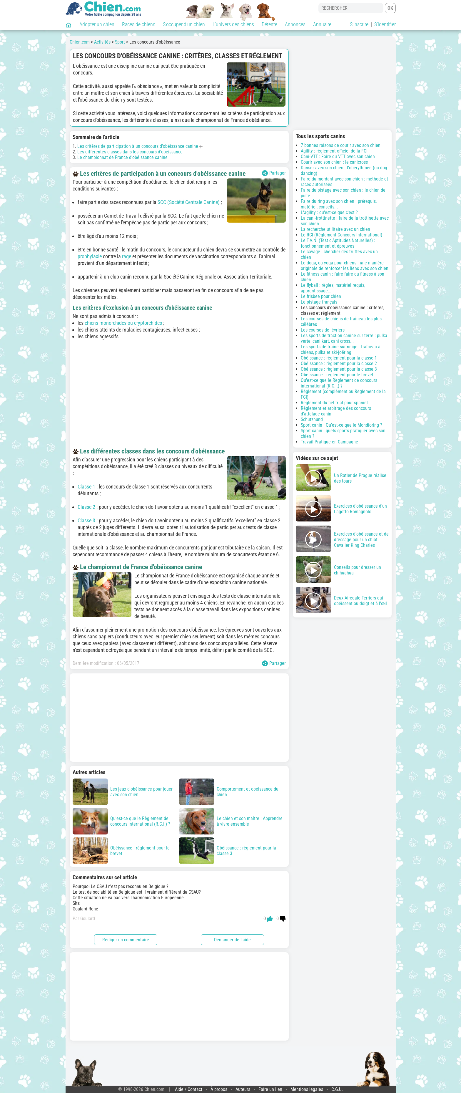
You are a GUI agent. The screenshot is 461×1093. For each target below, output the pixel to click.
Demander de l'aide (232, 940)
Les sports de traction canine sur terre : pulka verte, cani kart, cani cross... (344, 338)
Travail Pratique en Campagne (329, 442)
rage (126, 256)
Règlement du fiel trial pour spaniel (334, 402)
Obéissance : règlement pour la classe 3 (339, 369)
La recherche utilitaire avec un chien (335, 229)
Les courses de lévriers (323, 330)
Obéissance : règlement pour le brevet (337, 374)
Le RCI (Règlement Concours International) (341, 235)
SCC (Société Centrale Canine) (189, 202)
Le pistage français (319, 302)
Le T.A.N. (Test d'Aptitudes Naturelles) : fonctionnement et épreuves (338, 243)
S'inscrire (359, 24)
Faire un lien (270, 1089)
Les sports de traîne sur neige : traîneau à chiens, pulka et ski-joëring (340, 349)
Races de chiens (138, 24)
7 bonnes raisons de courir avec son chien (340, 145)
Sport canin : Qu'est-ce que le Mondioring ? (341, 425)
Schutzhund (312, 419)
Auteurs (242, 1089)
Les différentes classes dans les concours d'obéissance (130, 152)
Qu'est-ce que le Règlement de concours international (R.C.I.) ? (339, 383)
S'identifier (385, 24)
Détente (269, 24)
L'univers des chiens (233, 24)
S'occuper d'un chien (184, 24)
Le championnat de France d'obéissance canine (122, 157)
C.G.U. (337, 1089)
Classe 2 (86, 507)
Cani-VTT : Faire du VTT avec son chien (338, 156)
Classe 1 (86, 486)
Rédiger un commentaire (125, 940)
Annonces (295, 24)
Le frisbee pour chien (321, 296)
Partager (274, 173)
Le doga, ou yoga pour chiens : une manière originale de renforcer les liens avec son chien (344, 265)
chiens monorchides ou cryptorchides (123, 323)
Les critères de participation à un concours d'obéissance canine (137, 146)
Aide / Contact (188, 1089)
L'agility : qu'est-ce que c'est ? (329, 212)
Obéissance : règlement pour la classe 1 (339, 358)
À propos (219, 1089)
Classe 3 (86, 520)
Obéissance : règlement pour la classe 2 (339, 363)
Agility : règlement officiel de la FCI (334, 151)
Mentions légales (306, 1089)
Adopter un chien (96, 24)
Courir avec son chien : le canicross (334, 162)
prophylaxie (90, 256)
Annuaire (322, 24)
